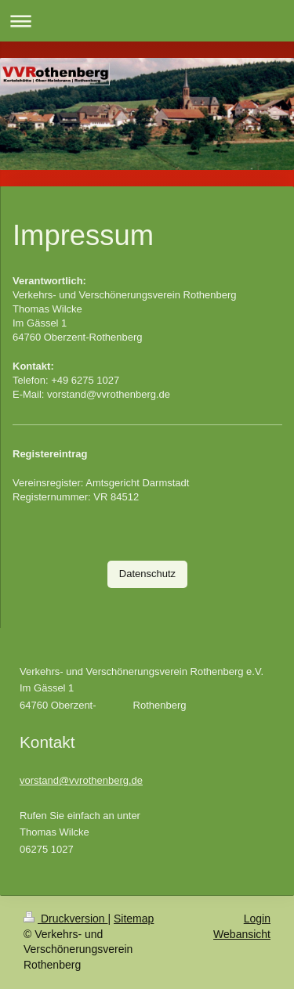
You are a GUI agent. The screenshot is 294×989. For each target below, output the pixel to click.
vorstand (39, 780)
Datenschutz (147, 573)
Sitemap (134, 918)
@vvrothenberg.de (101, 780)
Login (257, 918)
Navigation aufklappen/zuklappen (147, 21)
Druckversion (65, 918)
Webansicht (241, 934)
